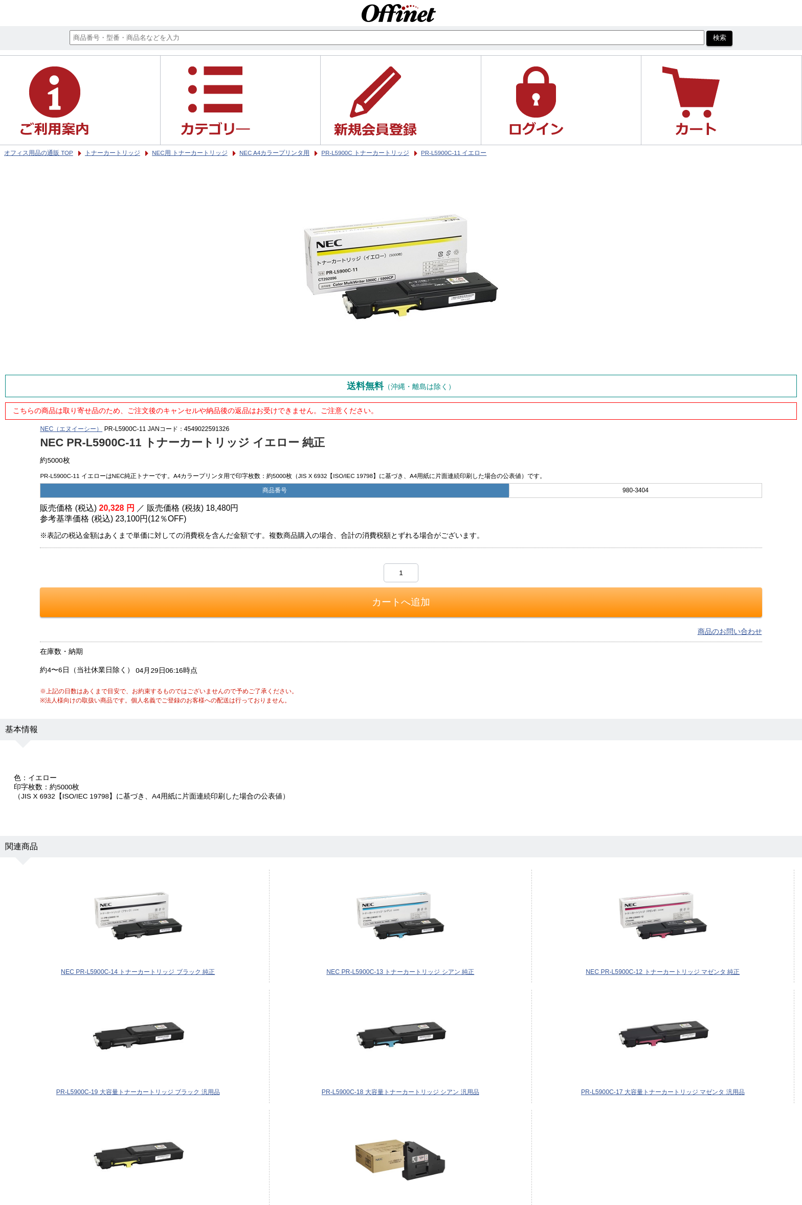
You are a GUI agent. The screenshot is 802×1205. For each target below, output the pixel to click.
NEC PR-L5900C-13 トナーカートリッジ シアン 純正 (400, 971)
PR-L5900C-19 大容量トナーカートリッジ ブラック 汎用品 (138, 1092)
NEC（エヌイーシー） (71, 429)
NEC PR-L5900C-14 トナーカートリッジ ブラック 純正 (138, 971)
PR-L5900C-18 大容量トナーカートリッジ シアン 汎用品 (400, 1092)
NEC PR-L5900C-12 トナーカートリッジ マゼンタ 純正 (663, 971)
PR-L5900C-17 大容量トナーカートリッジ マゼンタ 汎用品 (663, 1092)
